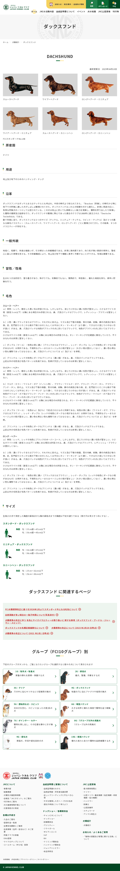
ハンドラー (88, 801)
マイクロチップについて (14, 841)
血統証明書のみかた (52, 788)
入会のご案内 (9, 819)
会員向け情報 (78, 4)
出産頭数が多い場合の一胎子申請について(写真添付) (30, 615)
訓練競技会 (48, 822)
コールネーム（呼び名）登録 (16, 844)
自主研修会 (48, 851)
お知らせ (58, 4)
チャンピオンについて (53, 815)
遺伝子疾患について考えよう (56, 804)
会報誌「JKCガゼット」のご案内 (17, 798)
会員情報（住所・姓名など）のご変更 (18, 830)
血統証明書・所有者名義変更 (56, 792)
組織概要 (7, 792)
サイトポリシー (43, 859)
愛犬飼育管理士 (90, 788)
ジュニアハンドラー (52, 848)
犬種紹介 (87, 825)
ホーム (34, 11)
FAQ (114, 4)
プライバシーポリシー (28, 859)
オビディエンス (50, 832)
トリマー (87, 792)
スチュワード (89, 810)
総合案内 (67, 4)
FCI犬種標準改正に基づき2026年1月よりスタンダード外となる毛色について (41, 609)
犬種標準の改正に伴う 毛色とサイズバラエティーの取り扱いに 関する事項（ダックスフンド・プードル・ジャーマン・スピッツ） (57, 621)
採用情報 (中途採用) (11, 859)
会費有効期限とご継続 (13, 826)
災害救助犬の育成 (11, 808)
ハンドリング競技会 (52, 844)
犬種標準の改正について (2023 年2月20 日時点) (74, 628)
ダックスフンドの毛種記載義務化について (25, 628)
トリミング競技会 (51, 841)
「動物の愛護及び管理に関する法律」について (100, 837)
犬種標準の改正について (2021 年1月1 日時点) (27, 633)
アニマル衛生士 (90, 814)
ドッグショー (49, 818)
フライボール (49, 828)
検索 (91, 4)
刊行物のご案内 (10, 801)
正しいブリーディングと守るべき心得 (58, 796)
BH (45, 838)
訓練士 (86, 804)
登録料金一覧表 (10, 822)
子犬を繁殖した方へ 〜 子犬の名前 (58, 801)
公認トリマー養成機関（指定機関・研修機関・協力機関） (100, 796)
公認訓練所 (88, 807)
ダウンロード (103, 4)
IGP (45, 835)
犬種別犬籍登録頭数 (12, 795)
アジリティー (49, 825)
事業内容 (7, 788)
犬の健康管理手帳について (15, 805)
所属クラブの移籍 (11, 835)
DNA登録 (7, 838)
